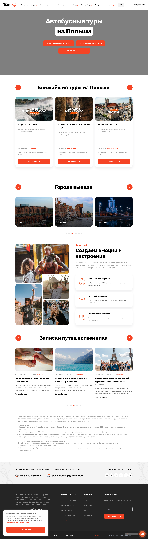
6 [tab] (74, 405)
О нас (86, 500)
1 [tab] (66, 233)
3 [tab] (69, 233)
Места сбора (89, 505)
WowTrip (40, 374)
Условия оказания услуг (48, 535)
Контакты (88, 516)
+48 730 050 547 (136, 5)
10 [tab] (79, 233)
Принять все (26, 530)
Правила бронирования (70, 516)
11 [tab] (81, 233)
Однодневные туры (68, 500)
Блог (86, 511)
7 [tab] (75, 233)
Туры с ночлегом (67, 505)
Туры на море (66, 511)
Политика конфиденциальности (17, 523)
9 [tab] (78, 233)
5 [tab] (72, 233)
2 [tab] (68, 233)
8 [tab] (76, 233)
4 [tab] (71, 233)
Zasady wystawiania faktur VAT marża (72, 535)
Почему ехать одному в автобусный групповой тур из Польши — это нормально (112, 381)
